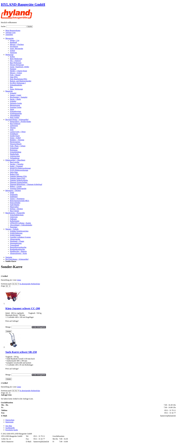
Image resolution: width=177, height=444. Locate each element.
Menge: (8, 327)
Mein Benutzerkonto (12, 30)
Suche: (3, 26)
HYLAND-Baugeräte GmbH (23, 4)
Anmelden (9, 34)
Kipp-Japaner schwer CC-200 (22, 308)
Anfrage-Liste (10, 32)
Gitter (19, 280)
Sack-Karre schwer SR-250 (21, 351)
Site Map (8, 426)
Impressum (9, 422)
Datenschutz (9, 420)
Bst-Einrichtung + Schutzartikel (16, 259)
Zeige (3, 286)
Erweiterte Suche (11, 430)
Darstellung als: (6, 280)
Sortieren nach (6, 284)
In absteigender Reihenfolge (30, 284)
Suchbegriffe (10, 428)
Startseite (8, 257)
